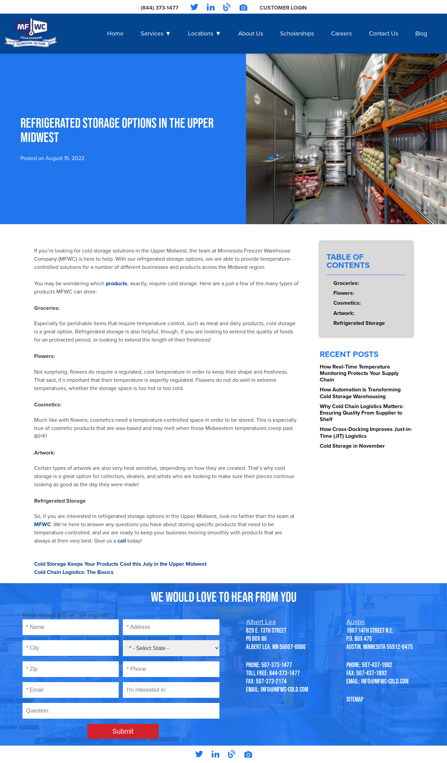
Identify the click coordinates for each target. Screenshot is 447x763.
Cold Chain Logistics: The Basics (74, 572)
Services (152, 33)
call (121, 540)
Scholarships (297, 33)
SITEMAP (354, 699)
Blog (421, 33)
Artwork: (344, 313)
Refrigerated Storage (359, 323)
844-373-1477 (284, 673)
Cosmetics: (347, 303)
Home (115, 33)
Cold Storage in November (352, 446)
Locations (200, 33)
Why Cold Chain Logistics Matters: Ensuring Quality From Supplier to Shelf (362, 413)
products (115, 283)
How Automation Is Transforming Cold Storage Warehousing (360, 393)
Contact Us (383, 33)
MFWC (42, 524)
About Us (250, 33)
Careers (341, 33)
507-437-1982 (377, 664)
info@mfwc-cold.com (284, 689)
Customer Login (283, 7)
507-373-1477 (276, 664)
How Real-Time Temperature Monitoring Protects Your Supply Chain (359, 373)
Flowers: (343, 293)
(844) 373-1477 (159, 7)
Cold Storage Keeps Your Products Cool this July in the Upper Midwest (120, 564)
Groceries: (346, 283)
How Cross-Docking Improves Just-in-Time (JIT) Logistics (366, 432)
